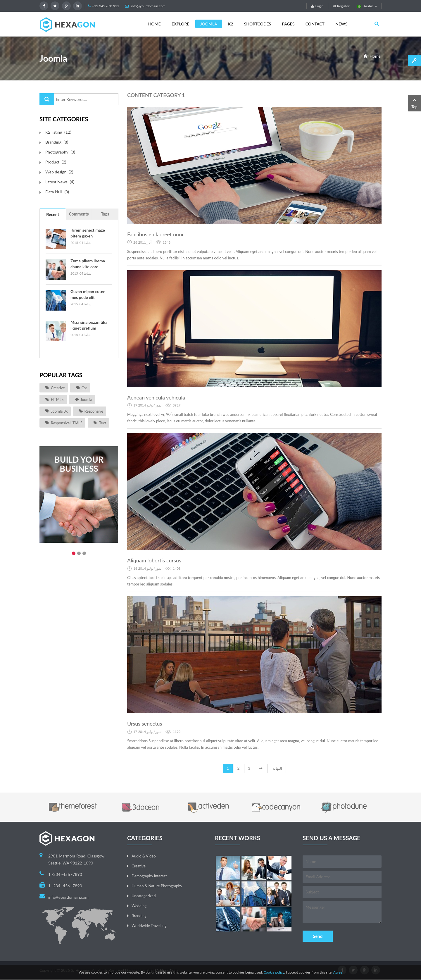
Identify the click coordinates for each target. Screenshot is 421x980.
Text (102, 423)
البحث (46, 99)
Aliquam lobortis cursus (154, 560)
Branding (139, 915)
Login (317, 6)
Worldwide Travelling (149, 925)
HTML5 (57, 399)
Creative (58, 387)
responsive (93, 411)
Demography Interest (149, 876)
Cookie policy (274, 972)
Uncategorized (144, 895)
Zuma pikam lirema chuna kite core (87, 263)
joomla (86, 399)
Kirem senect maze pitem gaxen (87, 233)
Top (414, 103)
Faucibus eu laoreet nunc (155, 234)
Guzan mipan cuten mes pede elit (88, 294)
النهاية (277, 768)
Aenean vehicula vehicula (156, 397)
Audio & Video (144, 856)
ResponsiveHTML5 (66, 423)
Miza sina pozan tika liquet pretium (88, 325)
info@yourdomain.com (148, 6)
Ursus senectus (144, 723)
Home (375, 56)
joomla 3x (59, 411)
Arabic (367, 6)
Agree (337, 972)
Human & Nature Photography (157, 885)
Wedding (139, 905)
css (84, 387)
